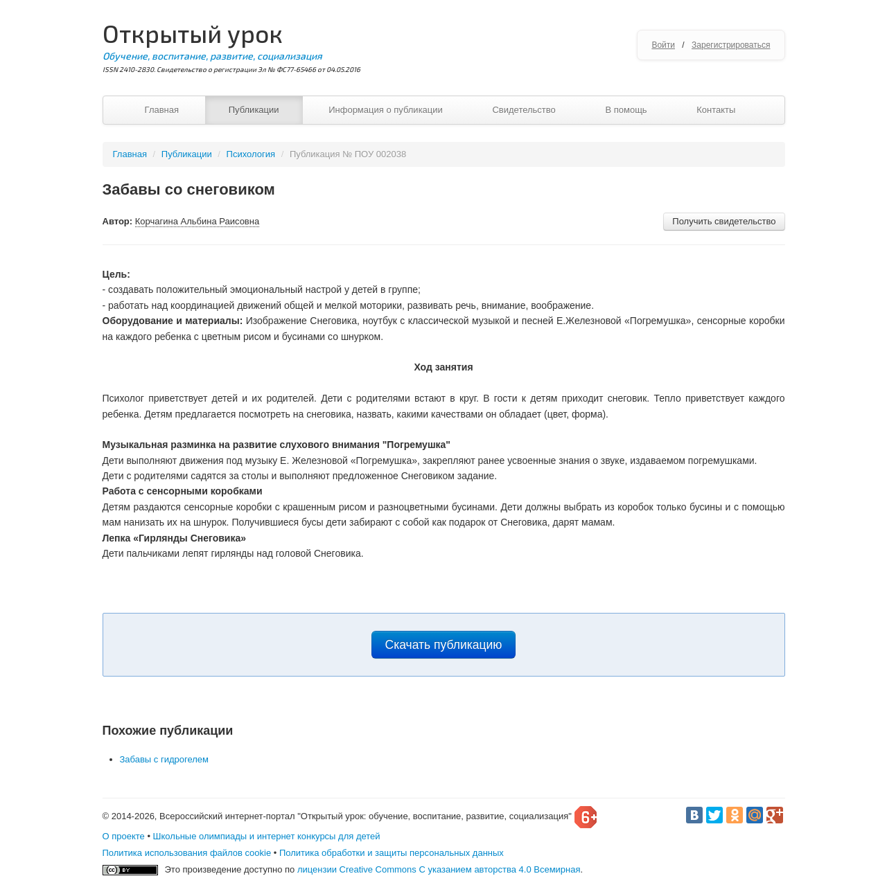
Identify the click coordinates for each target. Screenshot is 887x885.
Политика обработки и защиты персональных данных (391, 853)
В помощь (626, 110)
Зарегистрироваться (731, 45)
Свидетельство (523, 110)
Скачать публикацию (443, 645)
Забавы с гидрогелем (164, 759)
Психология (251, 154)
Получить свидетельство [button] (723, 221)
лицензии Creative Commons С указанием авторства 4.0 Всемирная (439, 869)
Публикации (254, 110)
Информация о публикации (385, 110)
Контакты (715, 110)
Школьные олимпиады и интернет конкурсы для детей (266, 836)
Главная (162, 110)
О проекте (124, 836)
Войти (663, 45)
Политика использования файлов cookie (187, 853)
